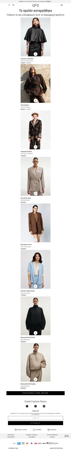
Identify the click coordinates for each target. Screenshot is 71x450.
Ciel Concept (26, 107)
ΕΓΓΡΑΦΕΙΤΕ (35, 423)
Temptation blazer (26, 151)
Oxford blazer (25, 105)
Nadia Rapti (26, 200)
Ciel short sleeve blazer (28, 291)
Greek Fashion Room (35, 401)
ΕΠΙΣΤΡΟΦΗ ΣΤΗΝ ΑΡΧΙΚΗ (35, 393)
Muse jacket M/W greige (28, 384)
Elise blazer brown (26, 244)
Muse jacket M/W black (28, 337)
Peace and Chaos (28, 61)
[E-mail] (35, 418)
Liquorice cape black (27, 58)
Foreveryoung (27, 246)
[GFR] (35, 5)
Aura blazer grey (26, 198)
